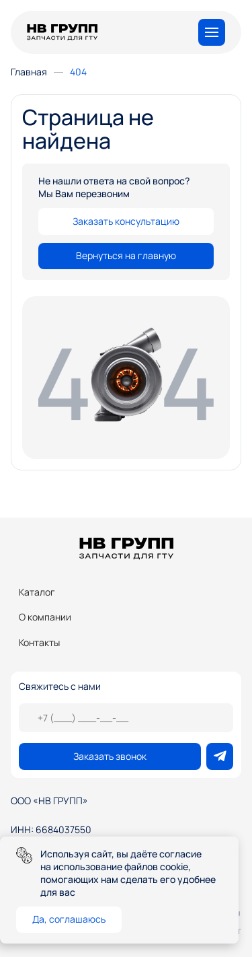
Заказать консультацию (126, 221)
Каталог (37, 592)
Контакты (39, 642)
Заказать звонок (109, 756)
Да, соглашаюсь (69, 919)
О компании (45, 616)
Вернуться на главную (126, 255)
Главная (29, 71)
